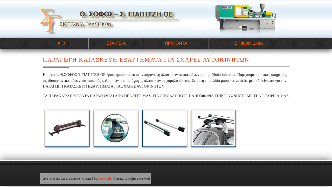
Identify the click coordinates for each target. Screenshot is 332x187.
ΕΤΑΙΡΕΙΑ (116, 43)
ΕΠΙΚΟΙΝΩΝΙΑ (249, 43)
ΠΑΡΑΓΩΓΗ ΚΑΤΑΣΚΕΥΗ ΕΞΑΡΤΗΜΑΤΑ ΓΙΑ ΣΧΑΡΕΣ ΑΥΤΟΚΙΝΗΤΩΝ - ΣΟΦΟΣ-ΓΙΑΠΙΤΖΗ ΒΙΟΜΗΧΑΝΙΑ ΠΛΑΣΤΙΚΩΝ (111, 18)
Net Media (105, 179)
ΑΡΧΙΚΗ (66, 43)
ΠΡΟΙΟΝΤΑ (176, 43)
